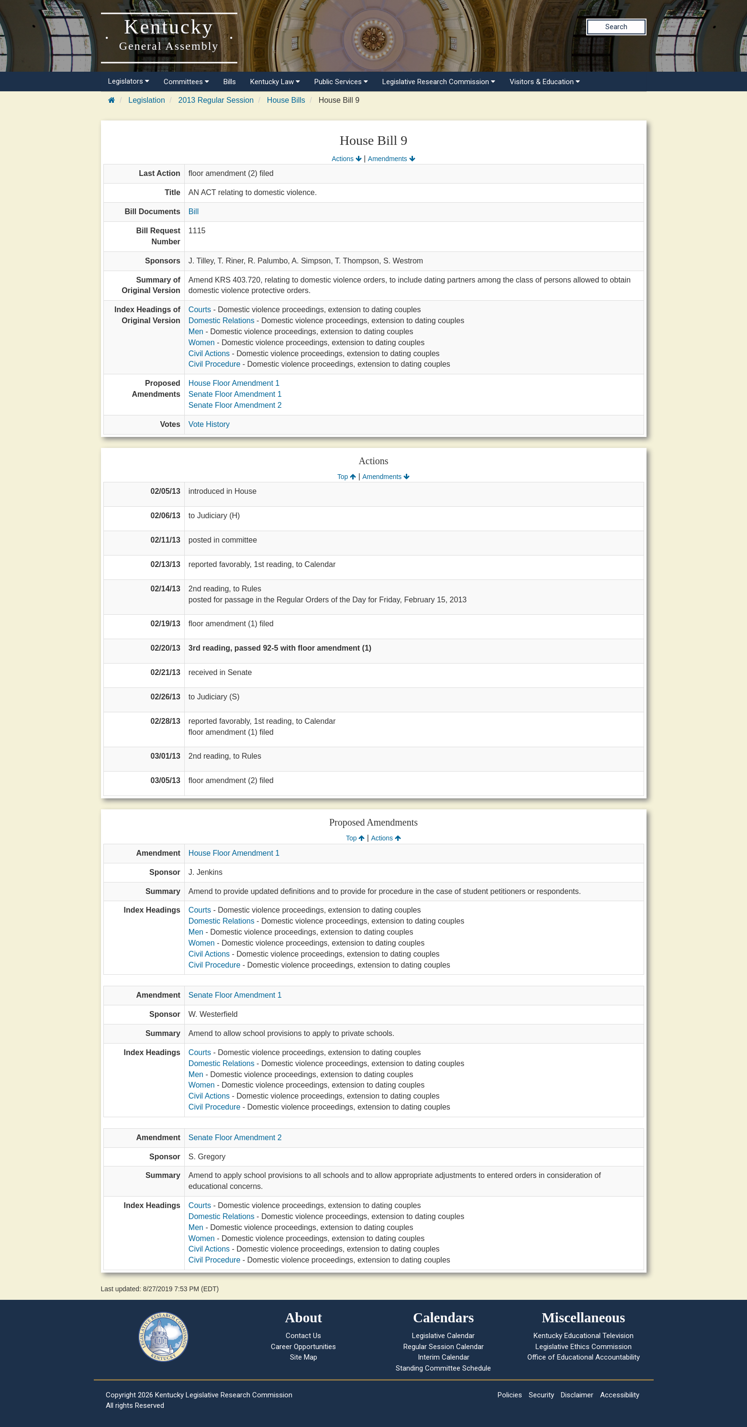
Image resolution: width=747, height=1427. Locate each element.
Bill (194, 211)
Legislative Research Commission (438, 81)
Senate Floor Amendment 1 (235, 394)
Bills (229, 81)
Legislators (128, 81)
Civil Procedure (214, 364)
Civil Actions (209, 353)
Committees (186, 81)
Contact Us (303, 1335)
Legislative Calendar (443, 1335)
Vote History (209, 424)
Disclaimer (577, 1395)
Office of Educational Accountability (583, 1357)
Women (202, 342)
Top (346, 476)
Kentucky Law (275, 81)
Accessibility (619, 1395)
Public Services (341, 81)
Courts (200, 309)
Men (196, 331)
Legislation (146, 100)
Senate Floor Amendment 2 (235, 405)
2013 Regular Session (216, 100)
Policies (510, 1395)
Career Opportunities (303, 1346)
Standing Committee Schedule (443, 1368)
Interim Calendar (443, 1357)
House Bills (286, 100)
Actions (346, 159)
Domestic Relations (222, 320)
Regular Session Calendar (443, 1346)
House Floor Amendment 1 (234, 383)
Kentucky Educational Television (584, 1335)
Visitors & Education (545, 81)
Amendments (391, 159)
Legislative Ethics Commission (583, 1346)
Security (541, 1395)
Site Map (303, 1357)
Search (616, 26)
